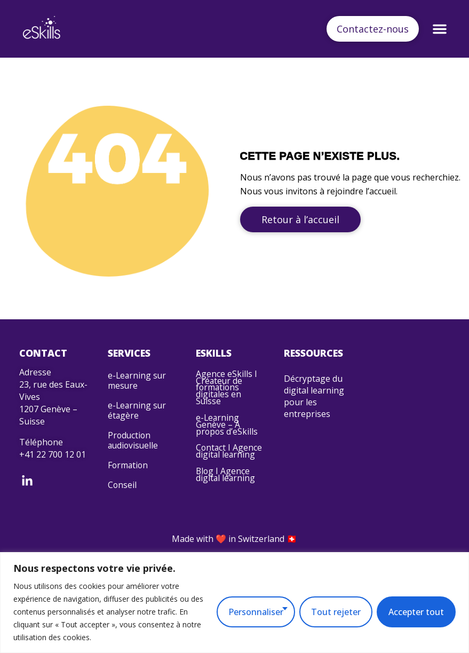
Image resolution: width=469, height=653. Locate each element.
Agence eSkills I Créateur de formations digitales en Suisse (226, 390)
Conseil (122, 501)
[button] (437, 29)
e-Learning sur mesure (138, 383)
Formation (128, 479)
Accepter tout (416, 612)
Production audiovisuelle (134, 451)
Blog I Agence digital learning (226, 495)
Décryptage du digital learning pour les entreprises (314, 396)
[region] (234, 602)
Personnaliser (255, 612)
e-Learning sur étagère (138, 417)
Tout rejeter (336, 612)
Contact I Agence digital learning (224, 465)
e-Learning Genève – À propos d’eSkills (227, 432)
